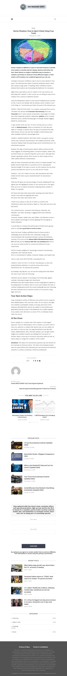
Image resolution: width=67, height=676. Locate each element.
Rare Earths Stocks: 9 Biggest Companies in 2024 (39, 455)
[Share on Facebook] (33, 361)
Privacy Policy (24, 647)
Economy (34, 618)
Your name (33, 521)
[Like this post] (30, 361)
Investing (15, 626)
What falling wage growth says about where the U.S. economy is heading (39, 566)
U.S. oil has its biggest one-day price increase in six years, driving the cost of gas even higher (40, 602)
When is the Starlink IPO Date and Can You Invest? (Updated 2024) (38, 466)
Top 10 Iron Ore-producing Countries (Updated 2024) (36, 478)
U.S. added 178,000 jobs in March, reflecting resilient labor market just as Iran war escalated (39, 590)
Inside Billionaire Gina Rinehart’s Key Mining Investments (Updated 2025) (39, 489)
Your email (33, 531)
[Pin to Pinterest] (37, 361)
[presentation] (33, 539)
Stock (33, 28)
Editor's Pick (34, 622)
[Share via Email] (39, 361)
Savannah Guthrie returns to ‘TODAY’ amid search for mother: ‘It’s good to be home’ (38, 577)
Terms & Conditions (40, 647)
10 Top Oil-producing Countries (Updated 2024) (38, 444)
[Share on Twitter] (35, 361)
